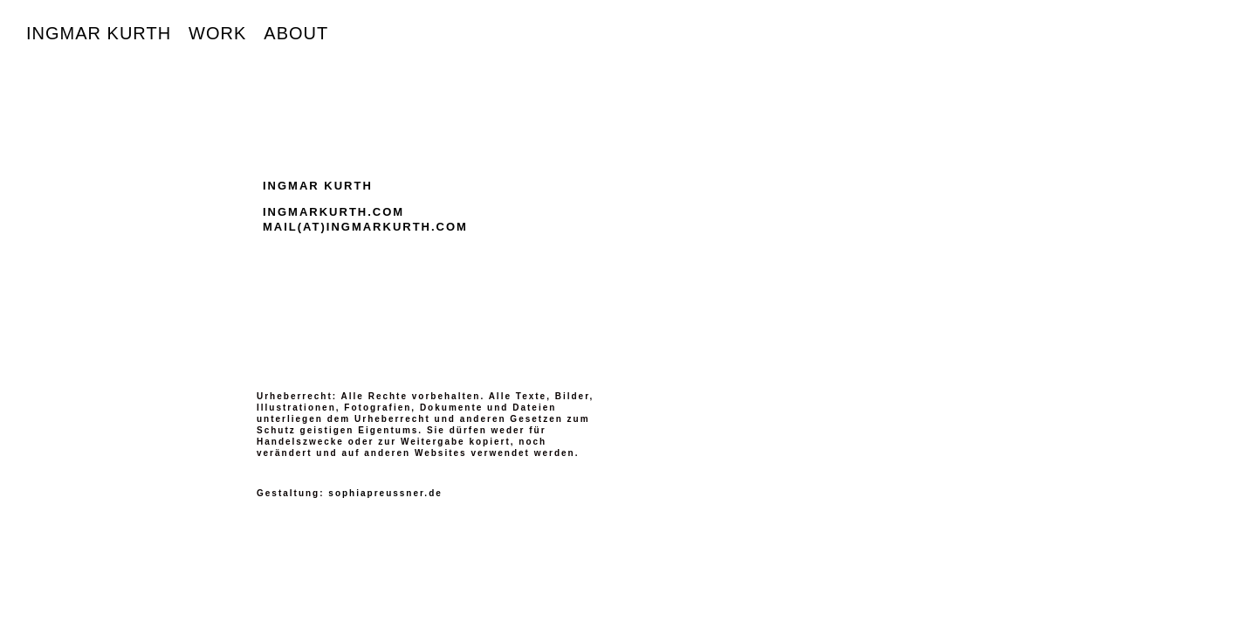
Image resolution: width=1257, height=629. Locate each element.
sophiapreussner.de (385, 493)
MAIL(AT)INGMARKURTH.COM (365, 226)
